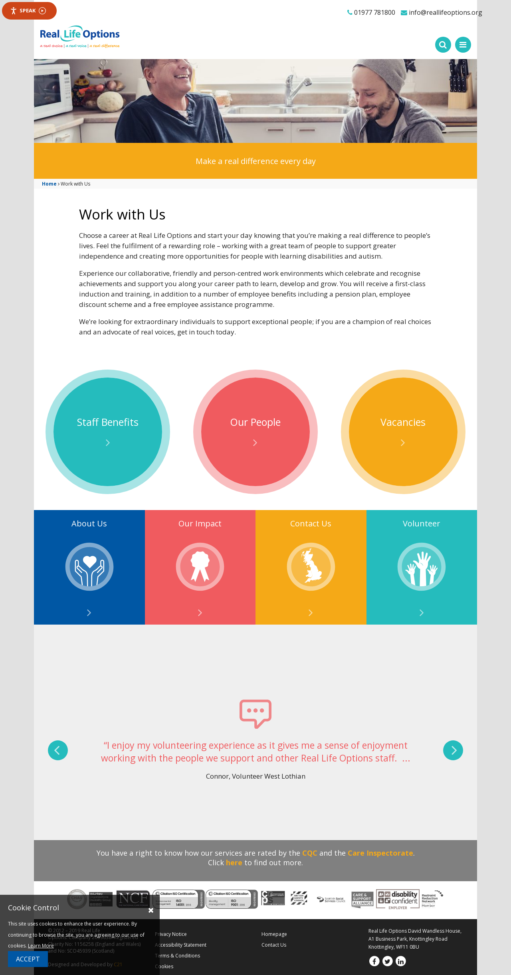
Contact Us (273, 944)
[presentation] (58, 750)
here (234, 862)
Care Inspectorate (380, 853)
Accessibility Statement (180, 944)
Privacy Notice (171, 934)
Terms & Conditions (177, 955)
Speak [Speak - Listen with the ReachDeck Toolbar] (28, 10)
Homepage (274, 934)
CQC (309, 853)
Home (49, 183)
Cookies (164, 966)
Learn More (41, 945)
